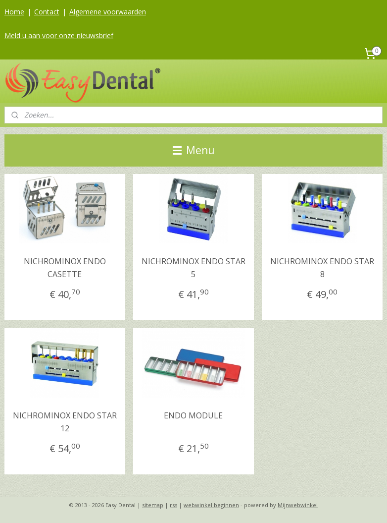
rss (173, 505)
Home (14, 11)
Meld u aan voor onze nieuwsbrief (58, 35)
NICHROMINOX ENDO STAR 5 (193, 268)
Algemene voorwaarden (107, 11)
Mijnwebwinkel (298, 505)
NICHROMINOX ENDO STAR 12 (65, 422)
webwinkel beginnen (211, 505)
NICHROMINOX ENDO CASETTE (65, 268)
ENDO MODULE (193, 415)
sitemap (152, 505)
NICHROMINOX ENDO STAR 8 (322, 268)
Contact (46, 11)
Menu (194, 150)
